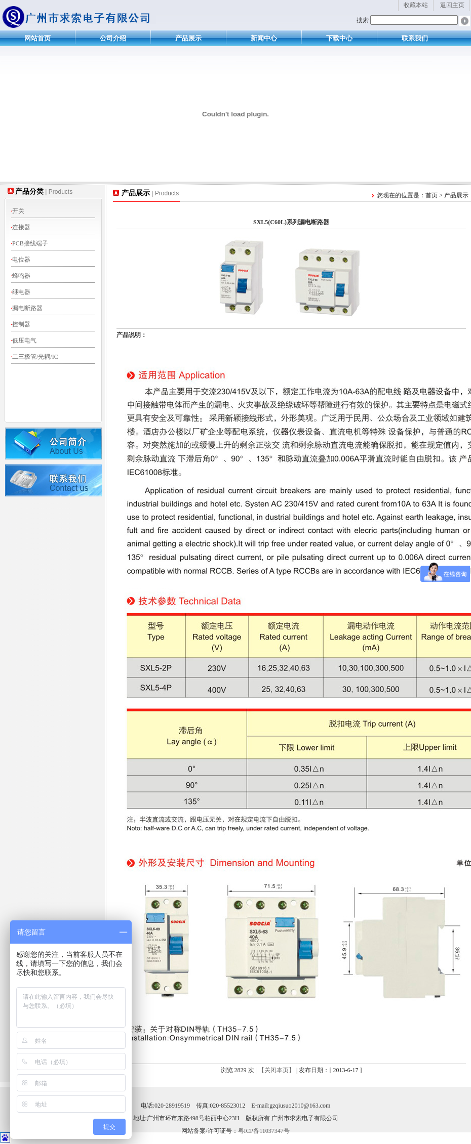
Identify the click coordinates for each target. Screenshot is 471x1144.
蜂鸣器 (20, 275)
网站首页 (37, 38)
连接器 (20, 227)
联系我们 (415, 38)
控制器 (20, 324)
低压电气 (23, 340)
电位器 (20, 259)
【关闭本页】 (276, 1070)
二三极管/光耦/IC (34, 356)
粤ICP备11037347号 (264, 1130)
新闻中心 (264, 38)
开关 (17, 211)
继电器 (20, 291)
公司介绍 (113, 38)
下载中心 (339, 38)
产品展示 (188, 38)
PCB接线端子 (29, 243)
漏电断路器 (27, 308)
